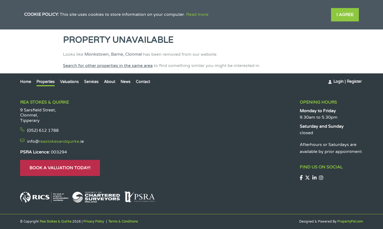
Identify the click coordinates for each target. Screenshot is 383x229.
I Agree (345, 14)
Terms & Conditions (123, 221)
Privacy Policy (93, 221)
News (125, 82)
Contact (143, 82)
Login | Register (347, 81)
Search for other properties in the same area (108, 65)
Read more (197, 14)
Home (25, 82)
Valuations (69, 82)
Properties (45, 82)
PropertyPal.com (350, 221)
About (109, 82)
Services (91, 82)
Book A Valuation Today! (60, 168)
